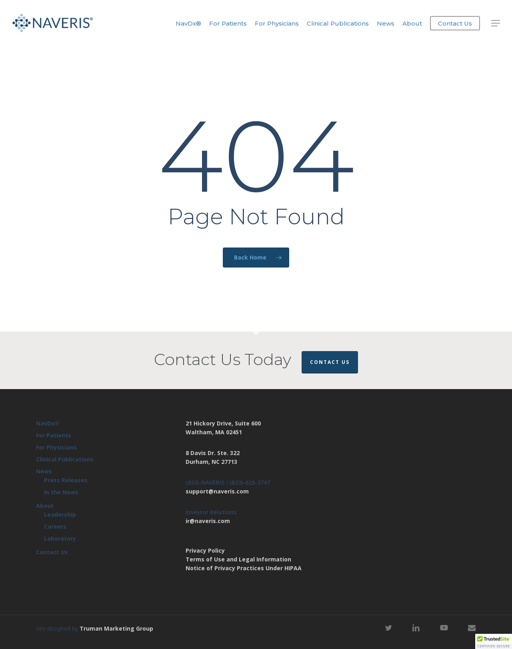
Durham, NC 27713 (211, 461)
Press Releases (66, 480)
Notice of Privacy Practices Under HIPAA (244, 568)
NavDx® (47, 423)
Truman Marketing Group (116, 628)
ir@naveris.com (208, 521)
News (44, 471)
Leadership (60, 514)
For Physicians (56, 447)
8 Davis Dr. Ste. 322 (213, 453)
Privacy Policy (205, 550)
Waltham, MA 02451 (214, 432)
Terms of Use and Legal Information (238, 559)
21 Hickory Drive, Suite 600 (223, 423)
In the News (61, 492)
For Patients (53, 435)
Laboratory (60, 538)
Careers (55, 526)
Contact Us (330, 362)
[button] (496, 23)
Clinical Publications (65, 459)
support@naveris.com (217, 491)
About (45, 505)
